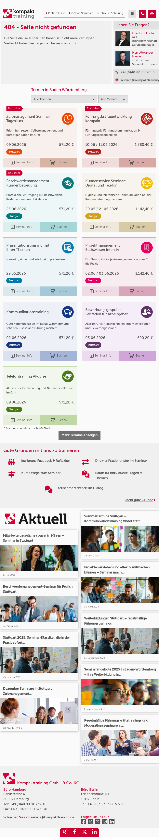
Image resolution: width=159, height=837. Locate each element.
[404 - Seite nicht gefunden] (142, 14)
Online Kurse (55, 13)
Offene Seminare (81, 13)
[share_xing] (65, 832)
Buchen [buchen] (58, 162)
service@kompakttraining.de (52, 817)
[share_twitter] (84, 832)
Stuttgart (14, 151)
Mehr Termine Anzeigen (79, 435)
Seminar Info (22, 162)
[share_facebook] (75, 832)
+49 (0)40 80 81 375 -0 (27, 804)
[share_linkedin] (94, 832)
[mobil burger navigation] (132, 14)
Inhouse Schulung (110, 13)
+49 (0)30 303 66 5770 (105, 804)
